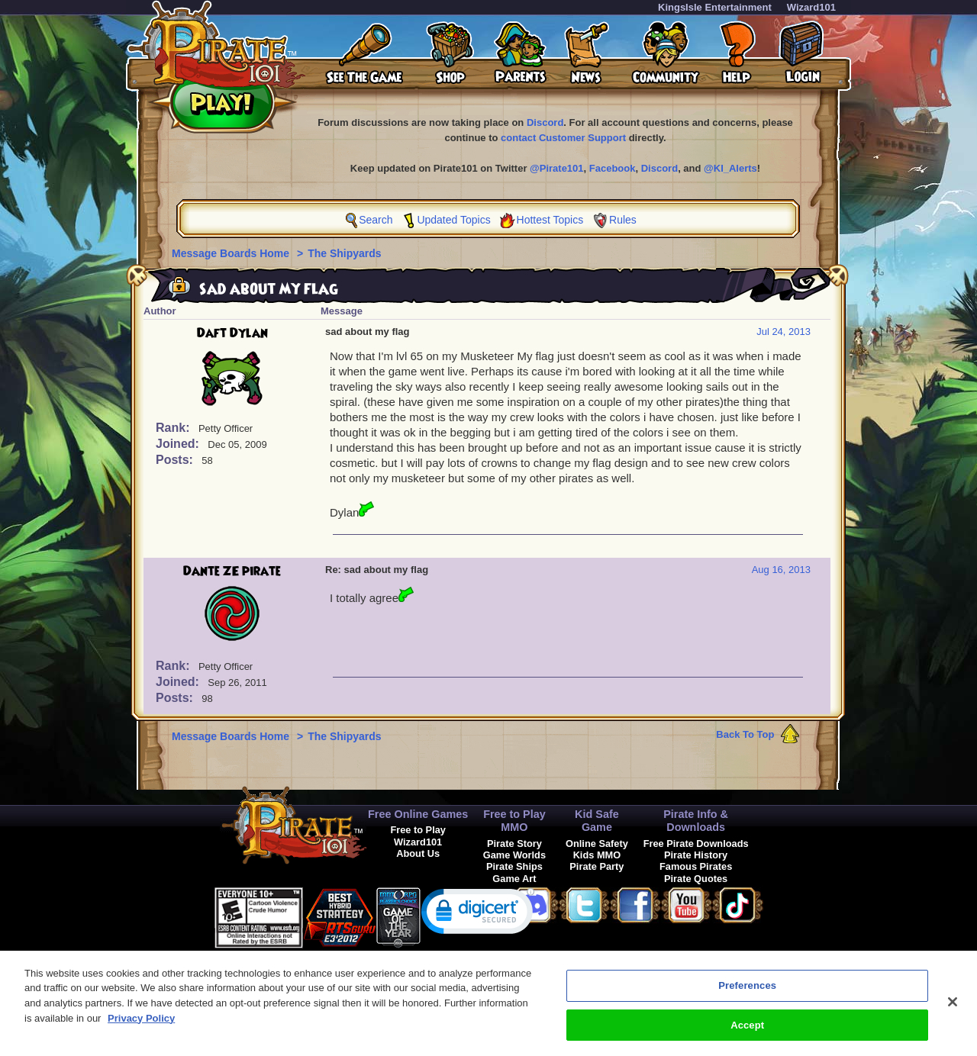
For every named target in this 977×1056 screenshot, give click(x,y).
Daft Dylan (232, 333)
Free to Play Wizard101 (418, 835)
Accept (747, 1037)
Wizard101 (811, 7)
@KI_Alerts (730, 168)
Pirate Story (514, 843)
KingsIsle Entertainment (715, 7)
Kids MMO (597, 855)
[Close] (952, 1015)
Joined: (179, 443)
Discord (545, 122)
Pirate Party (596, 866)
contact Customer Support (563, 137)
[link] (478, 914)
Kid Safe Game (597, 820)
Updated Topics (453, 220)
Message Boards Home (232, 253)
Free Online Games (418, 814)
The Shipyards (344, 253)
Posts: (176, 459)
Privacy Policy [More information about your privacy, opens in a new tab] (141, 1030)
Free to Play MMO (514, 820)
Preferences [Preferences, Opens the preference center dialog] (747, 998)
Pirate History (695, 855)
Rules (623, 220)
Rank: (174, 427)
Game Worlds (514, 855)
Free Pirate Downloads (696, 843)
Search (375, 220)
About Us (418, 853)
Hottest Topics (550, 220)
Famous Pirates (695, 866)
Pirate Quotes (695, 878)
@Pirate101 (557, 168)
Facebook (612, 168)
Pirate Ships (514, 866)
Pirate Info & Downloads (695, 820)
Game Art (514, 878)
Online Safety (597, 843)
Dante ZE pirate (232, 571)
